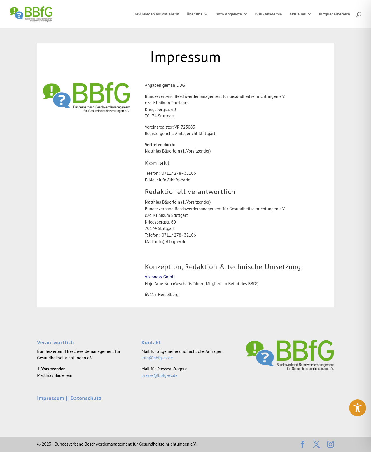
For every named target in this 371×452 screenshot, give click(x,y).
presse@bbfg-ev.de (159, 375)
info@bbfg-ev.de (157, 358)
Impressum (50, 398)
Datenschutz (86, 398)
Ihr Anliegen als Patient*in (156, 14)
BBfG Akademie (268, 14)
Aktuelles (297, 14)
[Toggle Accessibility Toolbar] (358, 408)
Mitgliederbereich (334, 14)
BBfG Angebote (229, 14)
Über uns (194, 14)
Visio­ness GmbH (160, 277)
